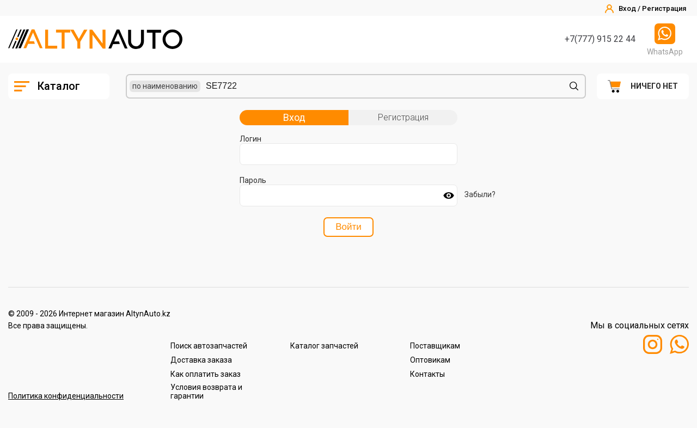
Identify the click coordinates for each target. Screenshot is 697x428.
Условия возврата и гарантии (206, 391)
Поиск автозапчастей (208, 345)
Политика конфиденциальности (66, 396)
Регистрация (403, 117)
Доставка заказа (201, 360)
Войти (348, 227)
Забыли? (480, 194)
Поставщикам (435, 345)
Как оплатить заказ (205, 374)
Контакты (427, 374)
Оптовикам (430, 360)
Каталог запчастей (324, 345)
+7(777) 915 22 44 (600, 39)
